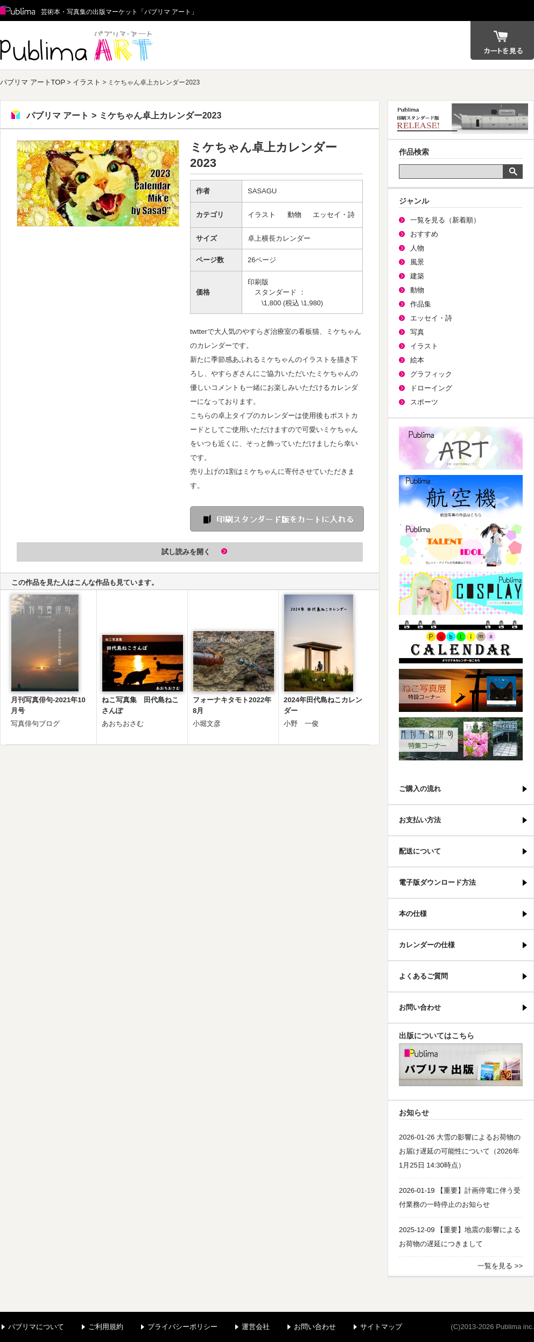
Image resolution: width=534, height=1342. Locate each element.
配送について (420, 851)
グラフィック (431, 374)
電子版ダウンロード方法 (437, 882)
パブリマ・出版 (461, 1064)
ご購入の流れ (420, 789)
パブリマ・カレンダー (461, 641)
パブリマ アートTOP (32, 82)
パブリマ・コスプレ (461, 593)
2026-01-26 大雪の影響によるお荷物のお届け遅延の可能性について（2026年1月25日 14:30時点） (460, 1151)
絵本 (417, 360)
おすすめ (424, 234)
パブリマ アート (78, 45)
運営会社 (256, 1327)
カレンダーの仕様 (427, 945)
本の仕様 (413, 914)
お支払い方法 (420, 820)
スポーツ (424, 402)
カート (502, 40)
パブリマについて (36, 1327)
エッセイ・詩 (334, 215)
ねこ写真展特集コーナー (461, 690)
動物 (294, 215)
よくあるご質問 (423, 976)
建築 (417, 276)
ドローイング (431, 388)
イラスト (87, 82)
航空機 (461, 496)
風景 (417, 262)
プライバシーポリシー (182, 1327)
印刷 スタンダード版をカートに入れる (277, 519)
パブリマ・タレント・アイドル (461, 545)
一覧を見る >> (500, 1266)
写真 (417, 332)
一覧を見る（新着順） (445, 220)
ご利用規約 (105, 1327)
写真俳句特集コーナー (461, 738)
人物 (417, 248)
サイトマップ (381, 1327)
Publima (18, 10)
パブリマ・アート (461, 448)
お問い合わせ (420, 1007)
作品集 (420, 304)
